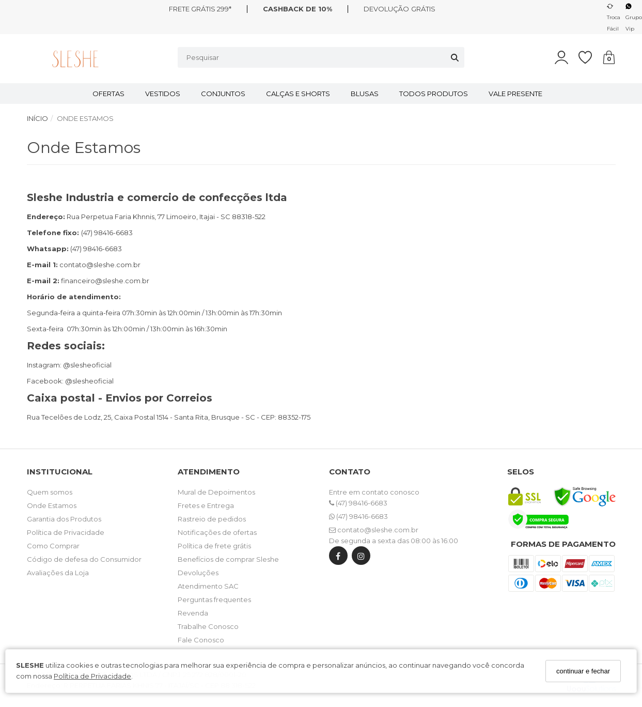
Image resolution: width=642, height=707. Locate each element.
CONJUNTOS (223, 93)
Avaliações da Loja (58, 572)
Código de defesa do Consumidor (84, 559)
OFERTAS (108, 93)
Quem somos (49, 492)
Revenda (193, 613)
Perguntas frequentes (214, 599)
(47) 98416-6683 (358, 503)
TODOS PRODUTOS (433, 93)
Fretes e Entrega (206, 505)
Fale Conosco (201, 640)
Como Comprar (53, 546)
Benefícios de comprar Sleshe (228, 559)
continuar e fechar (583, 671)
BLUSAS (365, 93)
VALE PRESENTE (515, 93)
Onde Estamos (51, 505)
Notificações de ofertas (217, 532)
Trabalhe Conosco (208, 626)
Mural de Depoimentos (216, 492)
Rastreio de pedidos (212, 519)
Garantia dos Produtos (64, 519)
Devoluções (198, 572)
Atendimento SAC (208, 586)
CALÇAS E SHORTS (298, 93)
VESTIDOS (162, 93)
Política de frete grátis (214, 546)
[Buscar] (454, 57)
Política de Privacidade (92, 676)
